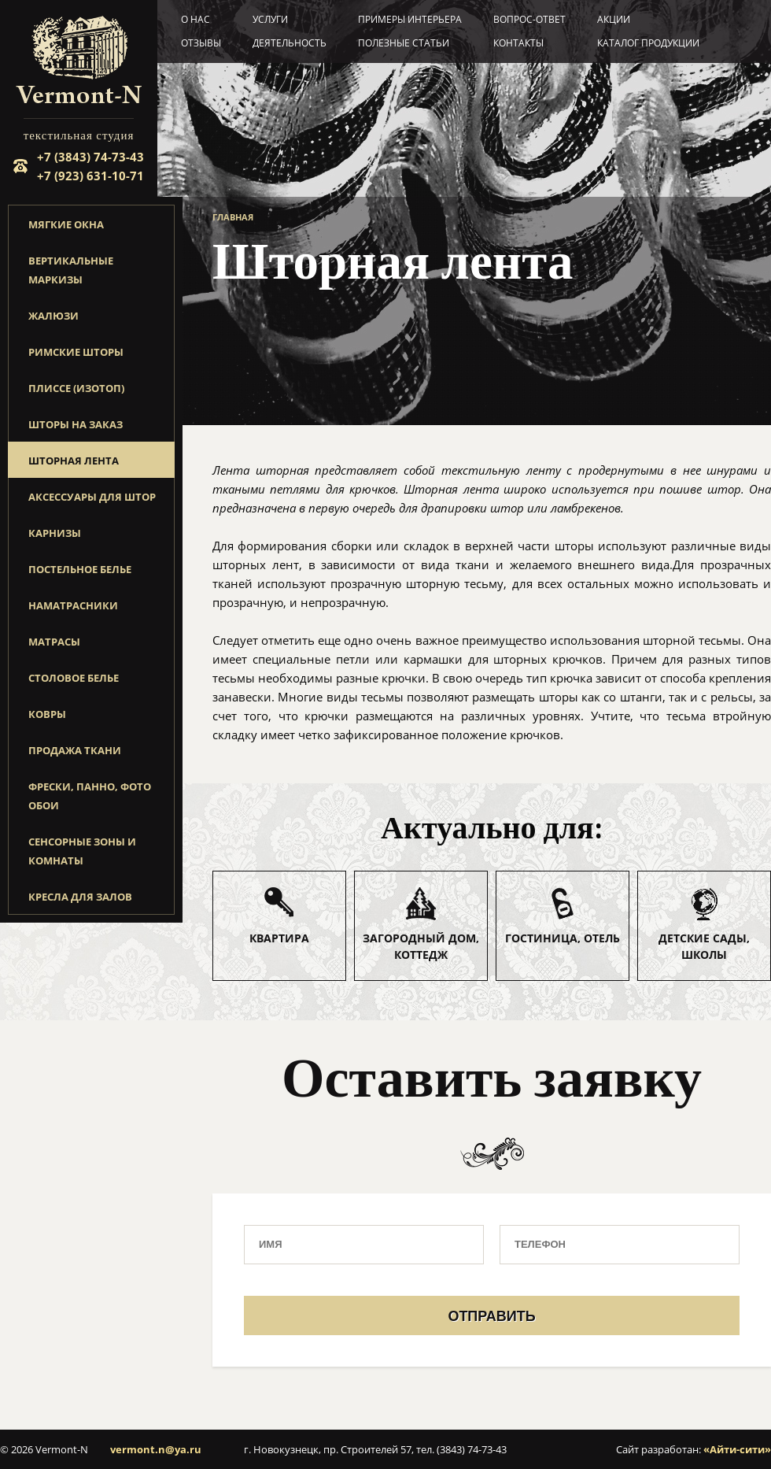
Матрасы (54, 642)
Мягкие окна (66, 224)
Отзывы (201, 43)
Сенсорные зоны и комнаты (82, 851)
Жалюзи (53, 316)
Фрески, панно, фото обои (89, 795)
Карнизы (54, 533)
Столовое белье (73, 678)
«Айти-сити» (737, 1449)
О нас (195, 19)
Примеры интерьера (410, 19)
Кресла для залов (80, 897)
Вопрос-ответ (529, 19)
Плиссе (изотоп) (76, 388)
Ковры (47, 714)
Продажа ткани (74, 750)
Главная (232, 217)
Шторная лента (73, 460)
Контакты (518, 43)
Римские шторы (76, 352)
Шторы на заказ (75, 424)
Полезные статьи (403, 43)
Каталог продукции (648, 43)
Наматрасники (73, 605)
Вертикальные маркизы (70, 270)
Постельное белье (79, 569)
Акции (613, 19)
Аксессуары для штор (92, 497)
